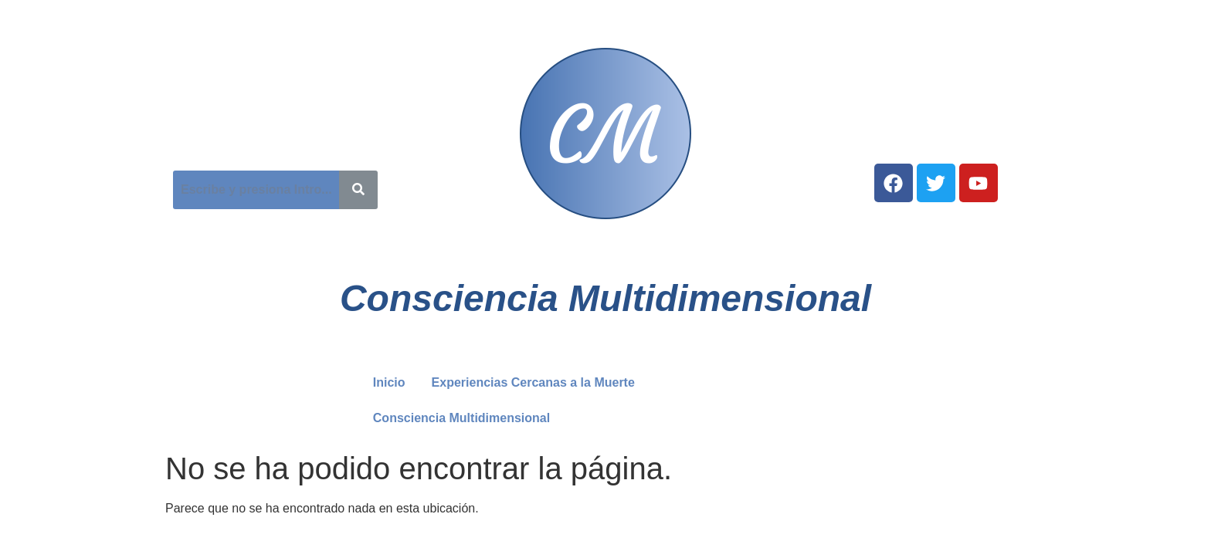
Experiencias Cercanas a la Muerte (533, 382)
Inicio (389, 382)
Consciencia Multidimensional (461, 417)
